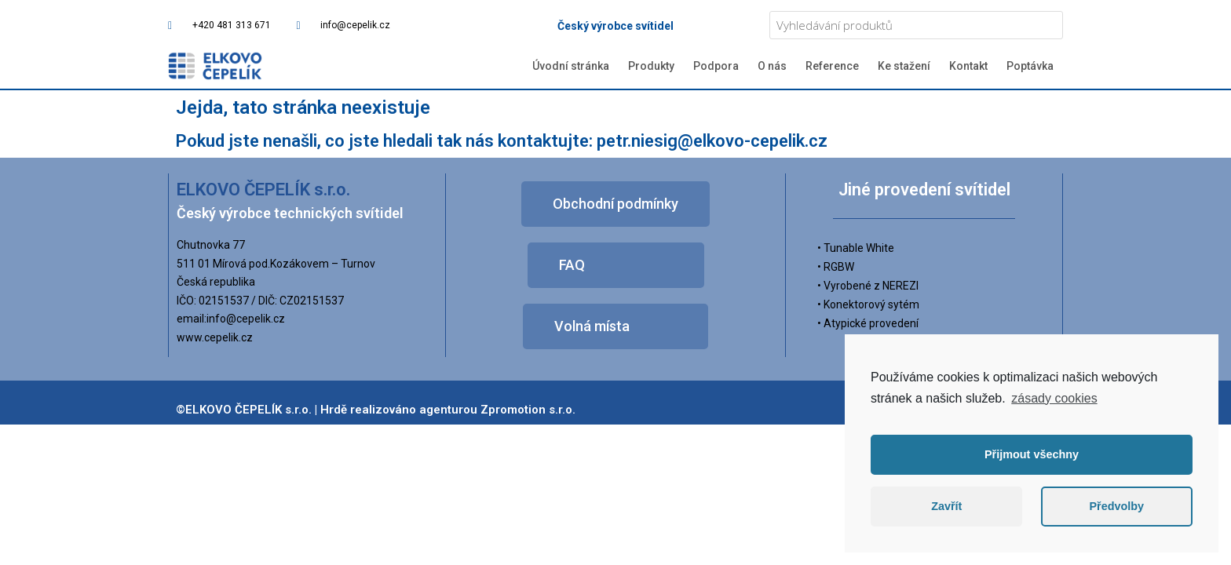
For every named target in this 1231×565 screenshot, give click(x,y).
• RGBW (835, 267)
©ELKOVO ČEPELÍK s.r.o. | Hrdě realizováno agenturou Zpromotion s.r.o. (375, 410)
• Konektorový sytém (868, 304)
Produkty (651, 66)
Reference (832, 66)
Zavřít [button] (946, 506)
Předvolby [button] (1116, 506)
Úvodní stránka (570, 66)
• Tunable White (855, 248)
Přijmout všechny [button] (1031, 454)
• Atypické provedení (868, 323)
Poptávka (1030, 66)
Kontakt (968, 66)
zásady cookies (1054, 398)
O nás (772, 66)
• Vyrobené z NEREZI (868, 285)
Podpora (716, 66)
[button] (615, 204)
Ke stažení (904, 66)
